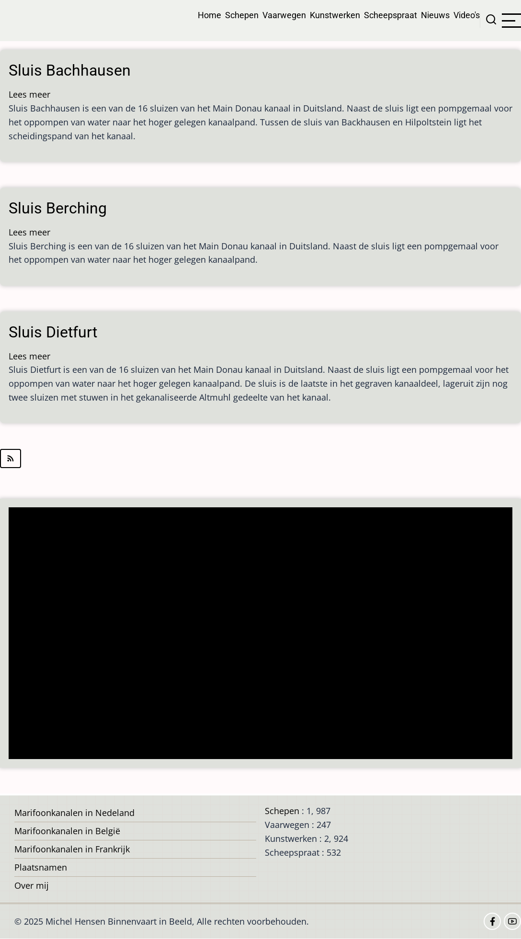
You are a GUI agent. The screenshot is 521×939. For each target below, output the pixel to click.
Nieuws (435, 15)
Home (209, 15)
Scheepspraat (390, 15)
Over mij (31, 885)
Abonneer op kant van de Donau (260, 458)
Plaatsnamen (40, 867)
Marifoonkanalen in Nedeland (74, 812)
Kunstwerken (335, 15)
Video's (466, 15)
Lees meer (29, 94)
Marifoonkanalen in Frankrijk (72, 849)
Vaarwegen (284, 15)
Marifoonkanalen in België (67, 831)
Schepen (242, 15)
